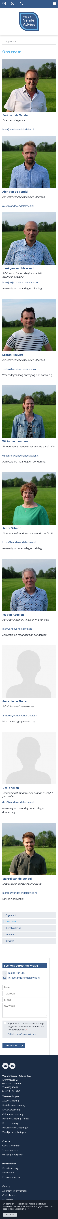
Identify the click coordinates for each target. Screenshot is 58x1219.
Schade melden (10, 1150)
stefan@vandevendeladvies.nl (19, 369)
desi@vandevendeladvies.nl (18, 802)
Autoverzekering (10, 1100)
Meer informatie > (22, 1209)
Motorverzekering (11, 1109)
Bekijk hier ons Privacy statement (22, 1034)
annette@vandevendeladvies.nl (20, 715)
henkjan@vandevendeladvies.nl (20, 282)
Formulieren (8, 1172)
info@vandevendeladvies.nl (24, 977)
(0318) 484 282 (16, 972)
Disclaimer (7, 1199)
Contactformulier (11, 1145)
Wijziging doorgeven (12, 1154)
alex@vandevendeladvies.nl (18, 206)
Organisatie (10, 41)
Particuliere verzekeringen (15, 1127)
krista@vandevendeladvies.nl (19, 542)
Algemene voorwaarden (14, 1190)
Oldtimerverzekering (12, 1114)
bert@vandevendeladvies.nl (18, 129)
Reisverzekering (10, 1123)
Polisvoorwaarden (11, 1177)
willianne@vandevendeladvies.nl (20, 455)
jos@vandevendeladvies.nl (17, 628)
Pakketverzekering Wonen (15, 1118)
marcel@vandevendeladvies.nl (19, 892)
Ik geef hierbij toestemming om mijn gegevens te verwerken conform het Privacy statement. (26, 1026)
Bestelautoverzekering (13, 1105)
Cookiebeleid (8, 1195)
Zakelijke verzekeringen (14, 1132)
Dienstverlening (10, 1168)
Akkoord (10, 1214)
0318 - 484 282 (12, 1090)
